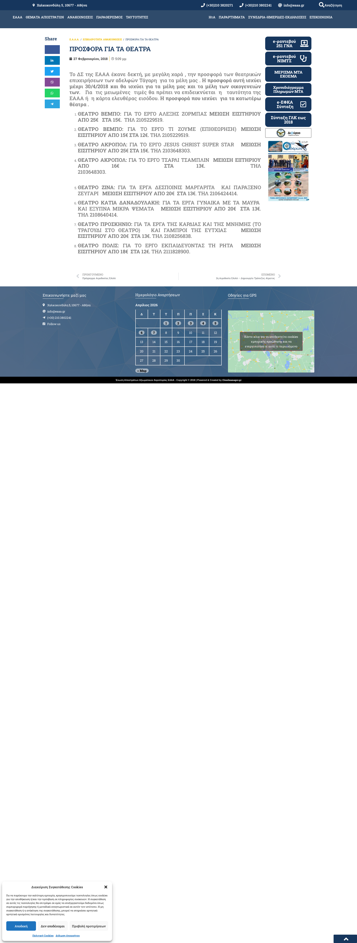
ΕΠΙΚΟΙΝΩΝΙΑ (321, 17)
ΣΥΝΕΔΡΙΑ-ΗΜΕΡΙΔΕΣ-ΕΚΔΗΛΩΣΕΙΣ (277, 17)
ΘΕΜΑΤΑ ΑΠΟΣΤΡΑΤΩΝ (45, 17)
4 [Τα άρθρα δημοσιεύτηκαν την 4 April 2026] (203, 323)
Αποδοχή (21, 926)
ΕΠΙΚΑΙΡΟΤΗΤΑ (92, 39)
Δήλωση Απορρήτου (68, 935)
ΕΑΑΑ (17, 17)
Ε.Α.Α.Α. (74, 39)
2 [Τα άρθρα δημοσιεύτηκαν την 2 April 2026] (178, 323)
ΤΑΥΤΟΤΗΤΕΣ (137, 17)
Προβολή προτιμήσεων (89, 926)
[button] (106, 887)
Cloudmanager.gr (232, 380)
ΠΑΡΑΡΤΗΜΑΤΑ (232, 17)
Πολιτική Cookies (43, 935)
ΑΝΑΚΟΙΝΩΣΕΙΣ (80, 17)
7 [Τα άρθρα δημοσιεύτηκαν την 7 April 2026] (154, 332)
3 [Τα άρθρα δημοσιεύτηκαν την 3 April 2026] (191, 323)
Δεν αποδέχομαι (53, 926)
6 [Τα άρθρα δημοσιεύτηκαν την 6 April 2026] (141, 332)
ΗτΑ (212, 17)
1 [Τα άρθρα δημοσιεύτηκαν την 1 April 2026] (166, 323)
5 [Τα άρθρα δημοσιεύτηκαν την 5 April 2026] (215, 323)
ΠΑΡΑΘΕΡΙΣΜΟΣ (109, 17)
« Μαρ (142, 371)
